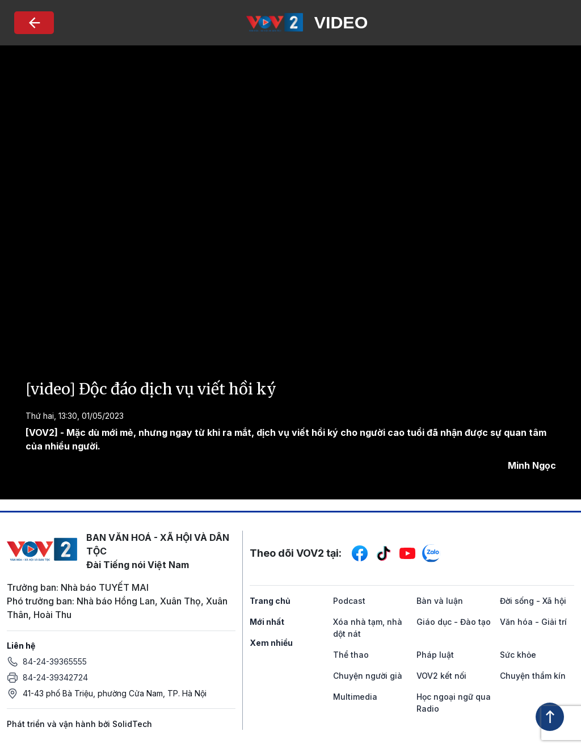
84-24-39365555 (55, 661)
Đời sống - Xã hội (533, 601)
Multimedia (355, 696)
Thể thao (351, 654)
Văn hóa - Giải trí (533, 622)
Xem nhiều (271, 643)
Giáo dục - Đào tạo (453, 622)
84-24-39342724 (55, 677)
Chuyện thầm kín (533, 675)
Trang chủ (270, 601)
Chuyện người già (367, 675)
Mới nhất (267, 622)
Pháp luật (435, 654)
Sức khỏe (518, 654)
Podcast (349, 601)
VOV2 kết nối (441, 675)
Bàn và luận (439, 601)
